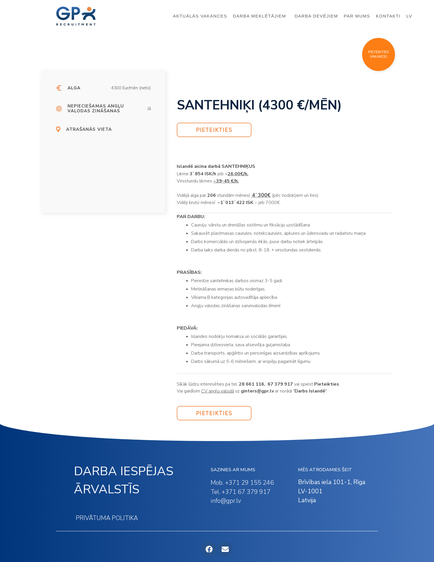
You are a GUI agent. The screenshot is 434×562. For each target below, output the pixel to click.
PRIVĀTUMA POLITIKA (107, 518)
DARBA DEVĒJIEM (316, 16)
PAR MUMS (357, 16)
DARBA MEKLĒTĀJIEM (261, 16)
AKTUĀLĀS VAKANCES (200, 16)
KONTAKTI (388, 16)
